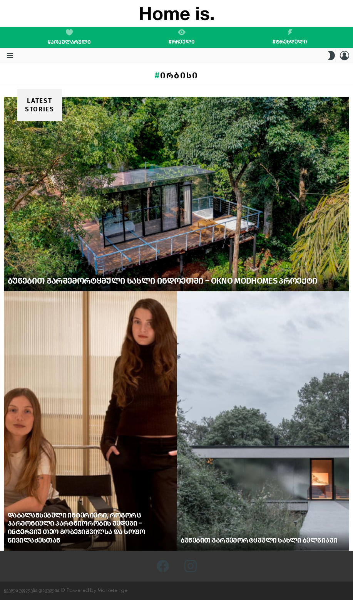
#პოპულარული (69, 37)
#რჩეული (182, 37)
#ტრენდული (290, 37)
